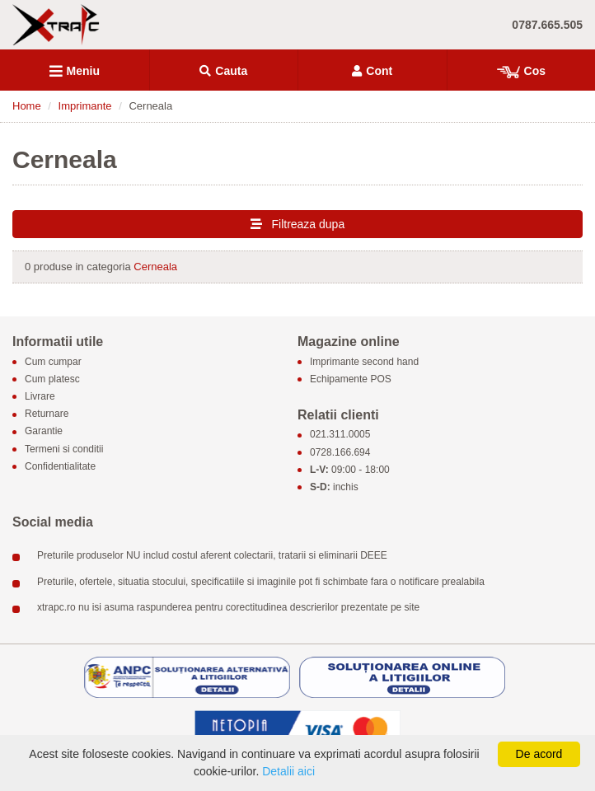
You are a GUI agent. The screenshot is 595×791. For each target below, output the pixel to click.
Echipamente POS (350, 379)
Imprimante (85, 106)
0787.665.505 (547, 24)
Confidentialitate (60, 466)
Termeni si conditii (64, 449)
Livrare (40, 396)
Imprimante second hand (364, 361)
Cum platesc (52, 379)
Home (26, 106)
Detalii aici (288, 771)
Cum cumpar (53, 361)
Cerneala (155, 266)
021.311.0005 (340, 435)
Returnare (46, 414)
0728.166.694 (340, 452)
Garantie (44, 432)
